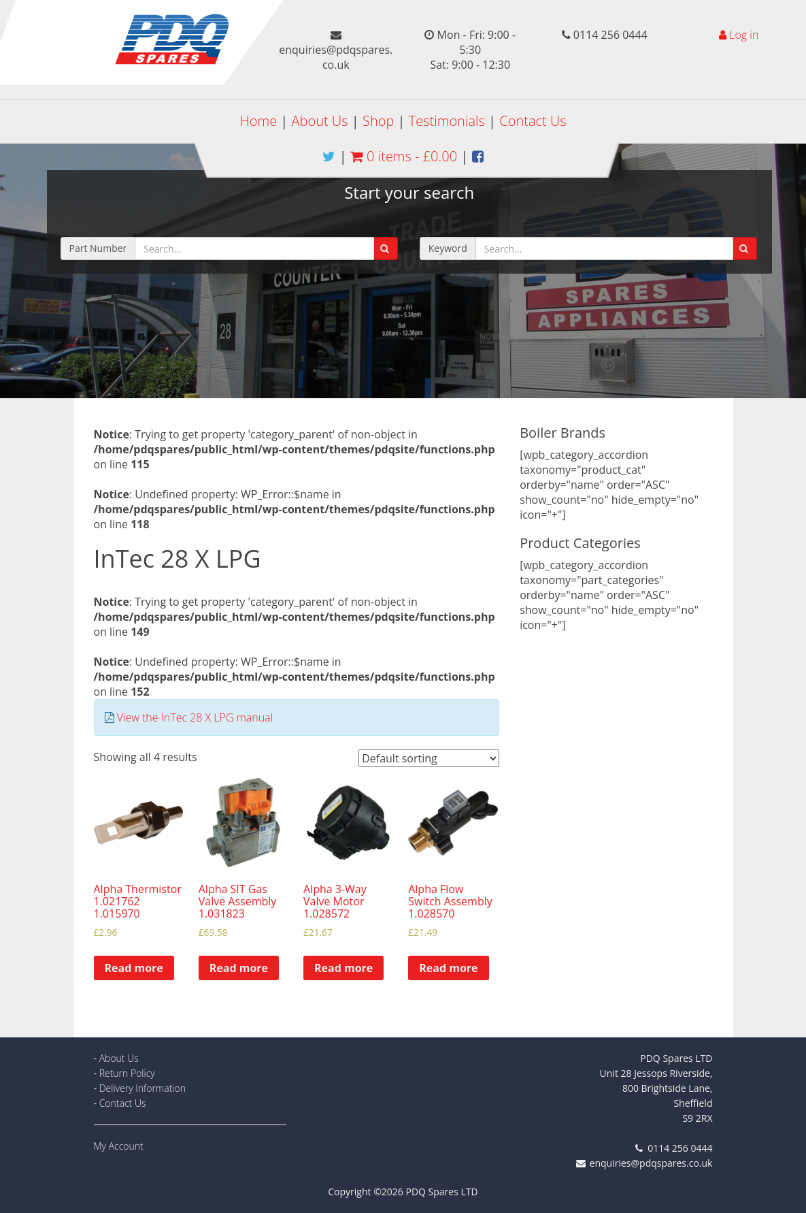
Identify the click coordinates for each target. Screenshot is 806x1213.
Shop (378, 121)
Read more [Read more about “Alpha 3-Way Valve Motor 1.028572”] (343, 967)
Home (258, 121)
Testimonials (447, 121)
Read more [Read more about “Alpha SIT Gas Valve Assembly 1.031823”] (238, 967)
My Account (119, 1145)
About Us (320, 121)
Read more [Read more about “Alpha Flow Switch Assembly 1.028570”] (448, 967)
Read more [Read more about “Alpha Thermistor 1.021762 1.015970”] (134, 967)
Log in (743, 34)
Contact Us (532, 121)
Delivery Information (142, 1088)
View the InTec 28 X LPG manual (195, 717)
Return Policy (127, 1073)
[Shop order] (428, 758)
